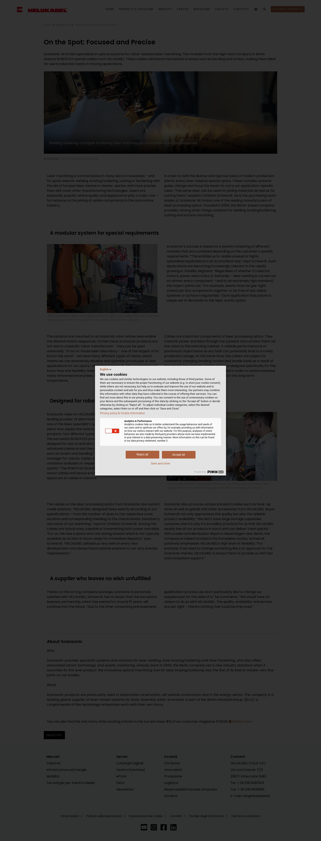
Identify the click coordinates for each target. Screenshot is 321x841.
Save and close (160, 463)
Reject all (142, 454)
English (106, 369)
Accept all (178, 454)
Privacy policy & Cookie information (122, 413)
